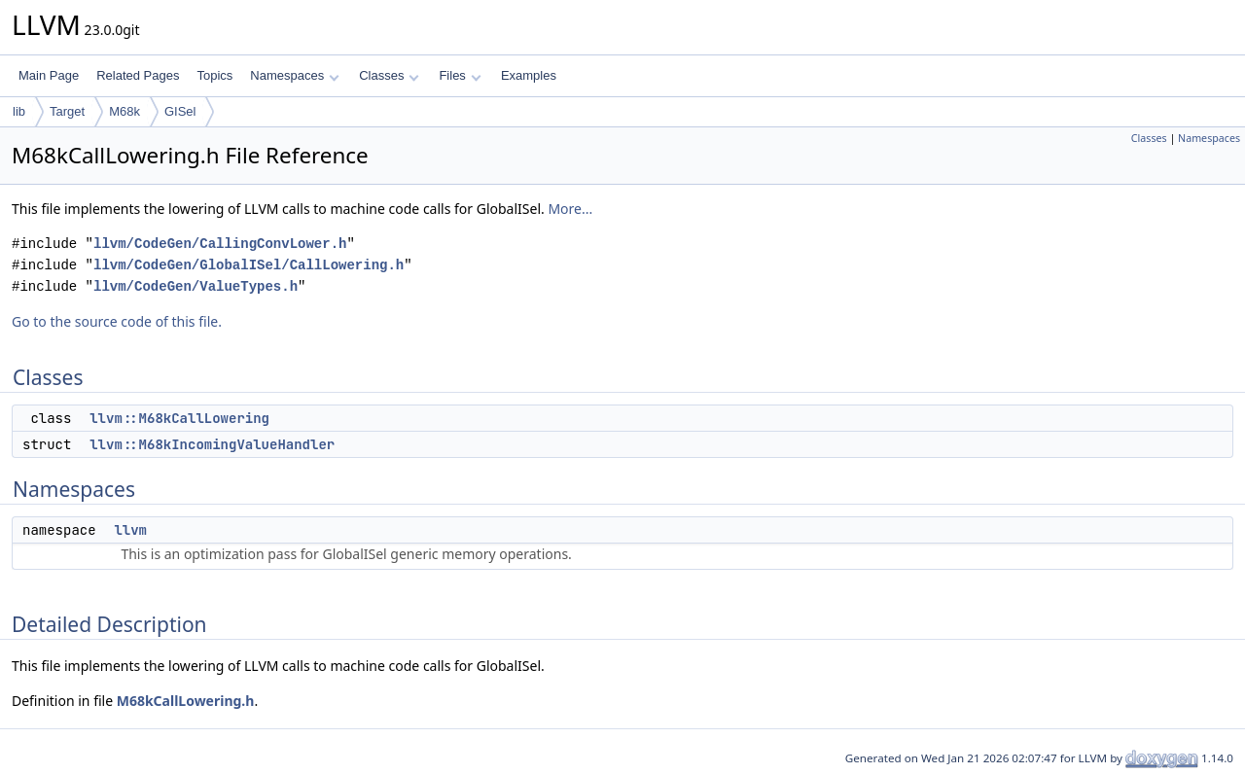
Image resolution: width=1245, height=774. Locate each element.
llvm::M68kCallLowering (179, 418)
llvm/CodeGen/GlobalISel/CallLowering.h (248, 265)
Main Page (48, 75)
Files (459, 75)
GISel (180, 111)
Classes (389, 75)
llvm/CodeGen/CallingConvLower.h (219, 243)
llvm (130, 530)
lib (19, 111)
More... (570, 208)
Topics (214, 75)
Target (67, 111)
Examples (528, 75)
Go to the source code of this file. (117, 321)
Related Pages (137, 75)
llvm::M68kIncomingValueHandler (212, 444)
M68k (124, 111)
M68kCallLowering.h (186, 700)
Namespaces (294, 75)
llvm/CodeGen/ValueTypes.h (195, 286)
